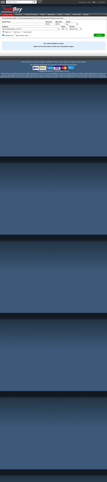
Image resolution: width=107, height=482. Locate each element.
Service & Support (39, 62)
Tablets (42, 14)
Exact (26, 32)
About (23, 62)
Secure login (63, 62)
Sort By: (72, 26)
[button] (99, 35)
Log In (89, 2)
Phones (67, 14)
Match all (6, 32)
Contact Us (29, 62)
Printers (60, 14)
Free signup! (72, 62)
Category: (5, 26)
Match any (15, 32)
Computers (18, 14)
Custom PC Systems (31, 14)
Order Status (82, 2)
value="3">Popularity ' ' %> (75, 29)
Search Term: (6, 22)
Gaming (85, 14)
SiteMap (83, 62)
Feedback (49, 62)
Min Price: (49, 22)
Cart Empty (101, 2)
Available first (7, 35)
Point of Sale (77, 14)
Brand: (68, 22)
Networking (51, 14)
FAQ (78, 62)
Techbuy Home (7, 14)
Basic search (21, 35)
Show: (63, 26)
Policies (55, 62)
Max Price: (59, 22)
